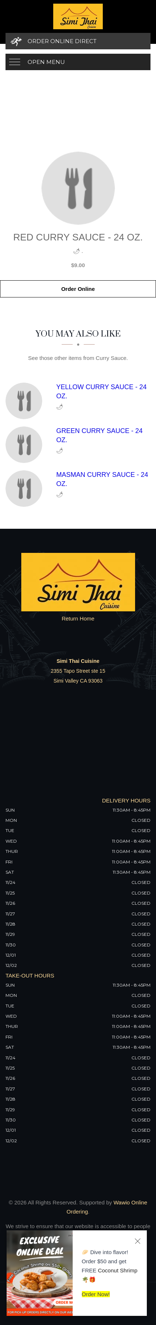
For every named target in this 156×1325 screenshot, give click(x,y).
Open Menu (46, 61)
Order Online (78, 289)
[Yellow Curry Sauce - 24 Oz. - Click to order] (26, 401)
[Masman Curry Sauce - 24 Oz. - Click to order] (26, 488)
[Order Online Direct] (78, 41)
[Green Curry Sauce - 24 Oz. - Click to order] (26, 444)
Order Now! (96, 1294)
